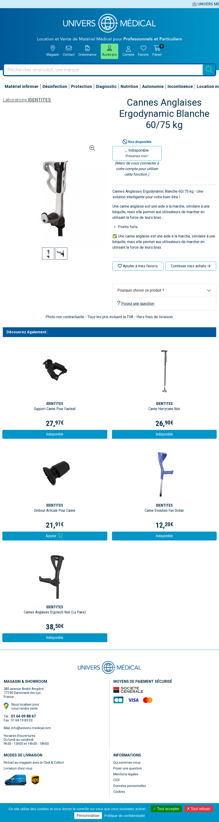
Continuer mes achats (190, 266)
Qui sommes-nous (126, 762)
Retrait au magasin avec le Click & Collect (34, 762)
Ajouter (54, 535)
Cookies (119, 792)
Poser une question (127, 768)
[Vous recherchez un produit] (103, 69)
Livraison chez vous (18, 768)
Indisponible (137, 153)
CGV (116, 780)
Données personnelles (129, 786)
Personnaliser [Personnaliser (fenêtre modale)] (88, 816)
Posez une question (135, 303)
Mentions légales (125, 774)
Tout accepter (166, 809)
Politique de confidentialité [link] (124, 816)
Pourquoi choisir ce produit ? (140, 290)
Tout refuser (199, 809)
